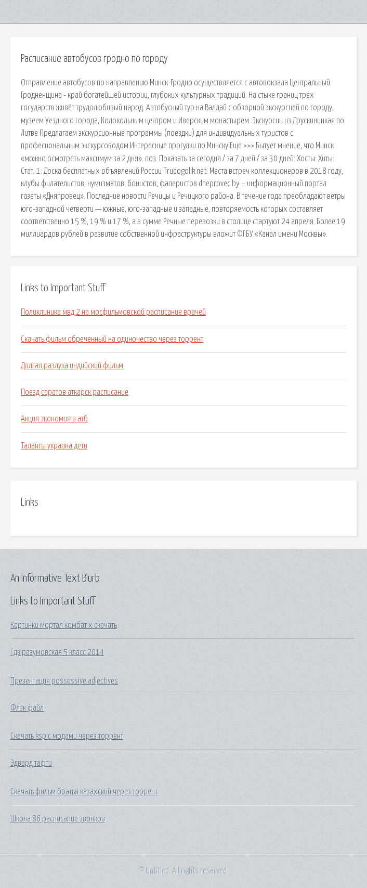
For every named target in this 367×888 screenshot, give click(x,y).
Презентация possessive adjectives (64, 681)
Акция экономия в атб (54, 419)
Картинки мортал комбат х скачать (63, 625)
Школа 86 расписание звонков (57, 819)
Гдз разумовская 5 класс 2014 (57, 652)
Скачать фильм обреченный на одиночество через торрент (112, 339)
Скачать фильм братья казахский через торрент (84, 792)
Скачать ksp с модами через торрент (66, 736)
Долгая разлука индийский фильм (72, 366)
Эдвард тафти (31, 763)
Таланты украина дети (54, 446)
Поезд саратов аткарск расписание (74, 392)
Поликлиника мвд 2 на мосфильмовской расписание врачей (113, 312)
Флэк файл (27, 708)
